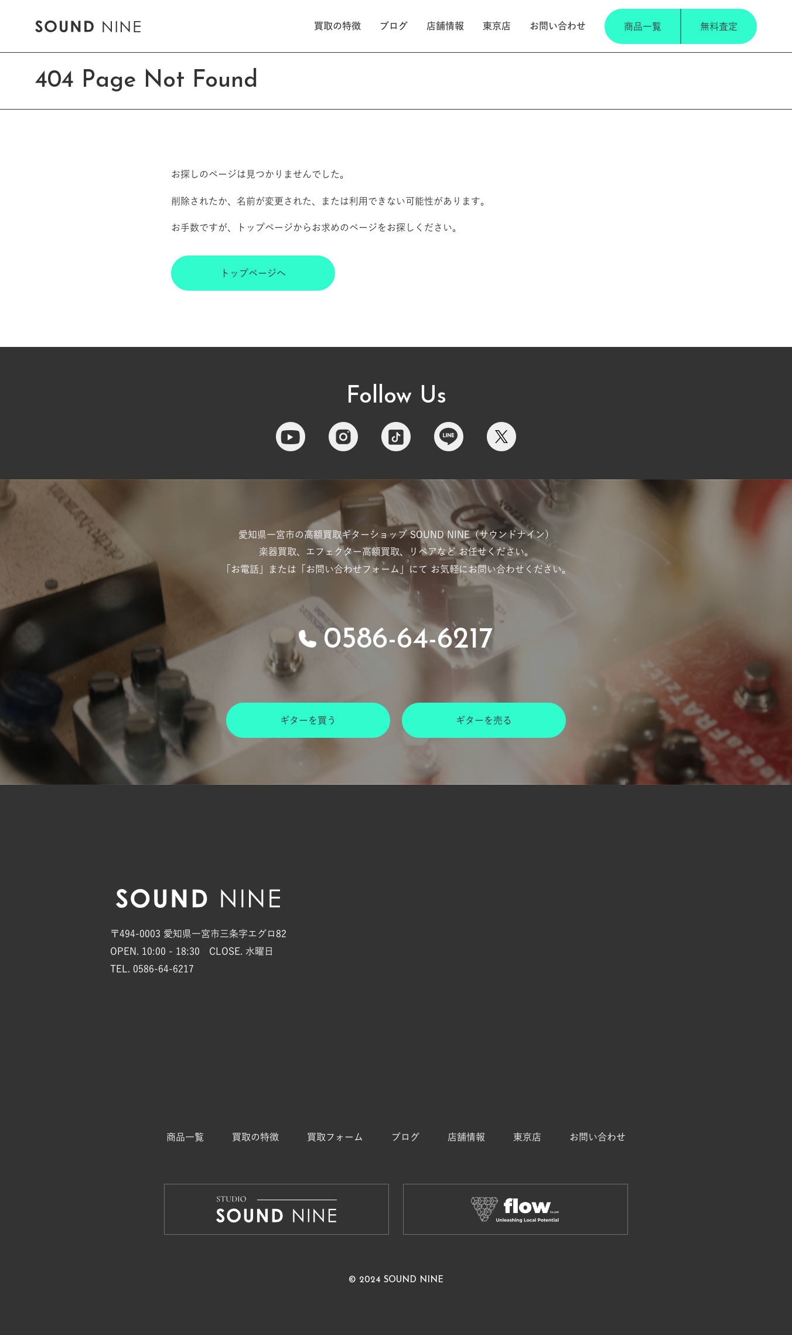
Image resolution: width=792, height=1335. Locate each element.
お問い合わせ (558, 25)
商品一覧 (642, 26)
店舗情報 (445, 25)
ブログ (394, 25)
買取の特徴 (337, 25)
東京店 (497, 25)
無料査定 (719, 26)
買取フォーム (335, 1137)
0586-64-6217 (408, 640)
